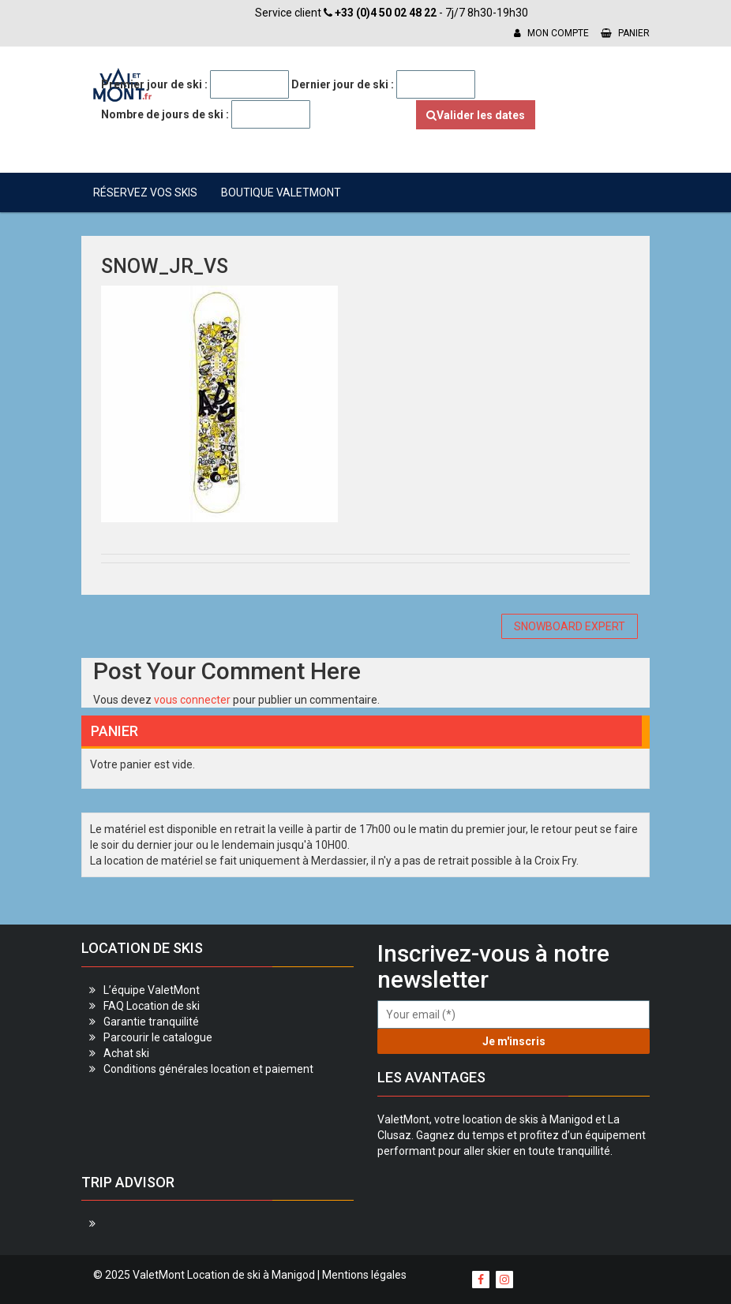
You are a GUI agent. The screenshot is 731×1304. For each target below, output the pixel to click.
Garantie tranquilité (151, 1021)
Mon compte (551, 33)
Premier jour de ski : (154, 84)
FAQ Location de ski (151, 1005)
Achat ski (126, 1053)
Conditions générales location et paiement (208, 1069)
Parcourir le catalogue (157, 1037)
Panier (625, 33)
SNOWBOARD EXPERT (569, 626)
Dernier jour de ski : (342, 84)
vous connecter (192, 699)
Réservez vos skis (145, 192)
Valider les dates (475, 115)
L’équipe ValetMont (151, 990)
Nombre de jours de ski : (165, 114)
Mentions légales (364, 1275)
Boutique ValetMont (281, 192)
